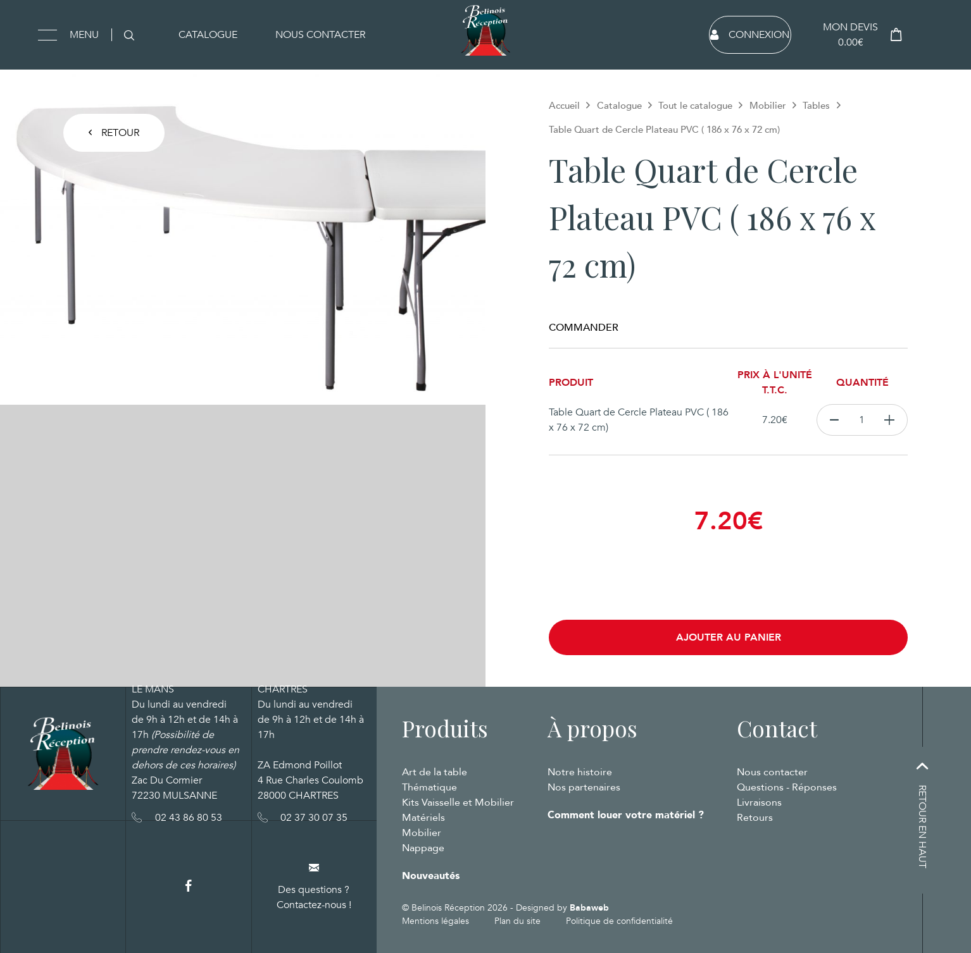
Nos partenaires (584, 787)
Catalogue (208, 35)
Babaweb (589, 908)
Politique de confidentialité (619, 921)
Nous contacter (320, 35)
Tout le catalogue (695, 105)
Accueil (564, 105)
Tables (816, 105)
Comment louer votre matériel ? (626, 815)
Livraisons (759, 802)
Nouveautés (431, 876)
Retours (755, 818)
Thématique (429, 787)
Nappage (423, 848)
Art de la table (434, 772)
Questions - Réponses (787, 787)
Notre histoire (580, 772)
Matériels (423, 818)
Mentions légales (435, 921)
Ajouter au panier (728, 637)
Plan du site (517, 921)
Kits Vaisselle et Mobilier (458, 802)
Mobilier (767, 105)
